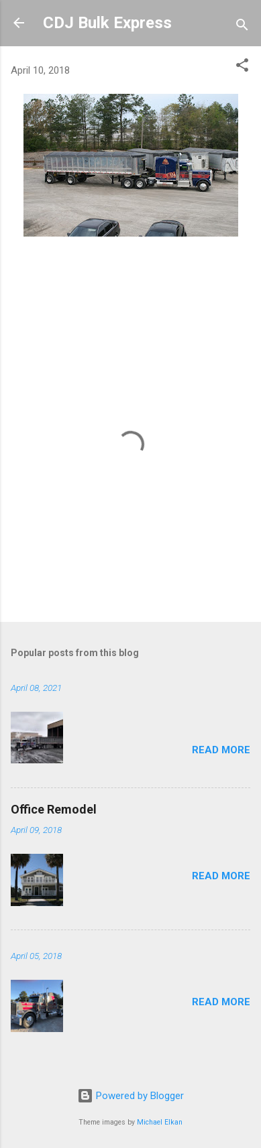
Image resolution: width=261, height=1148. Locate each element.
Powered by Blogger (130, 1096)
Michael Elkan (159, 1122)
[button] (242, 67)
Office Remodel (54, 809)
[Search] (242, 27)
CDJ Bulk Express (107, 22)
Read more (221, 750)
